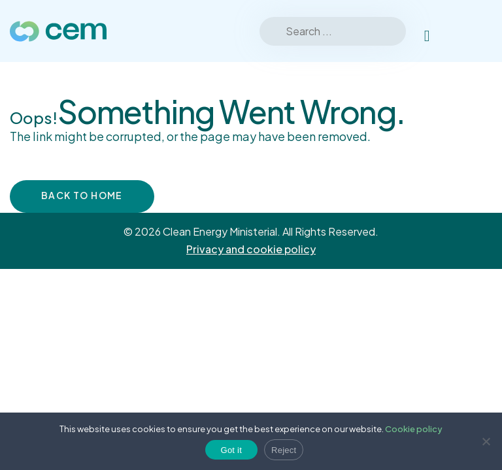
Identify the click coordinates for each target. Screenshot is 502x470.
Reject (283, 450)
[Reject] (485, 441)
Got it (232, 450)
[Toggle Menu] (475, 31)
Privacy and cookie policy (251, 249)
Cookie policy (414, 429)
